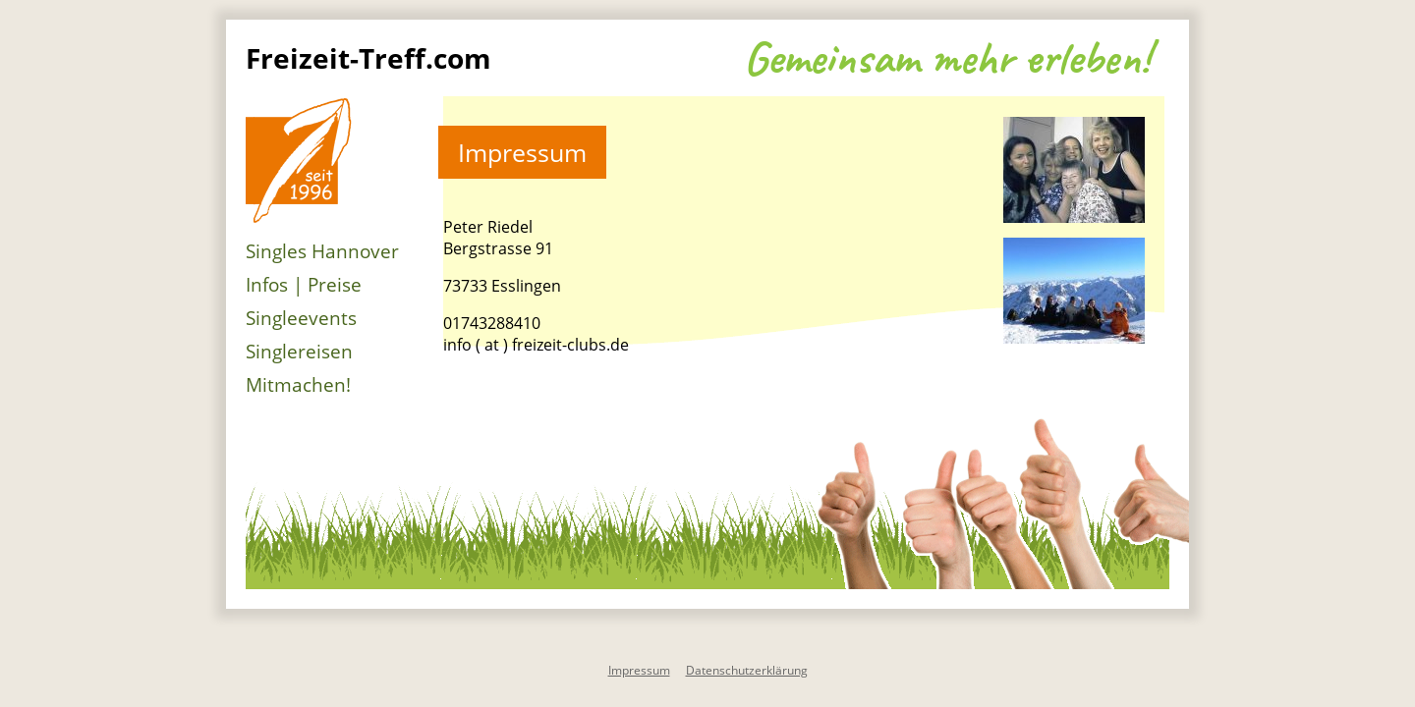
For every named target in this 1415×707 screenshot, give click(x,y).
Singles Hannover (322, 251)
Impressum (639, 670)
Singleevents (301, 318)
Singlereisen (299, 351)
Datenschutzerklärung (747, 670)
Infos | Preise (304, 285)
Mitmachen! (298, 385)
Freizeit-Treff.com (368, 58)
